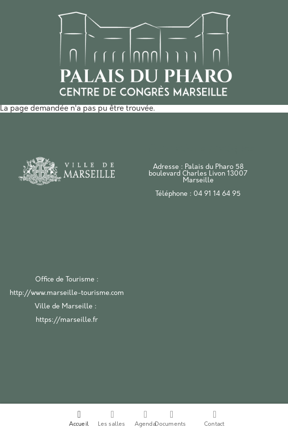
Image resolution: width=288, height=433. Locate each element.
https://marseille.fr (67, 320)
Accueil (79, 418)
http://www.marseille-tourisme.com (67, 293)
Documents (170, 418)
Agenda (145, 418)
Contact (214, 418)
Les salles (111, 418)
